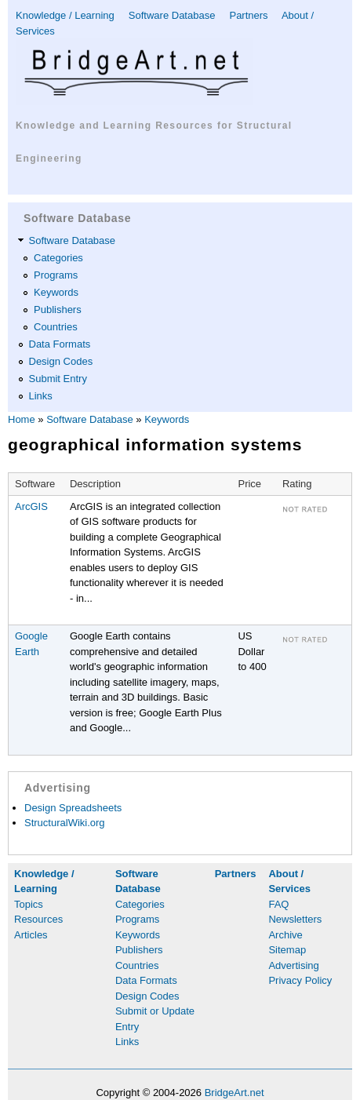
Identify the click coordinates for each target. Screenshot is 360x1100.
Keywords (56, 292)
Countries (56, 327)
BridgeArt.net (234, 1092)
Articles (31, 935)
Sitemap (287, 950)
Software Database (172, 15)
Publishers (58, 309)
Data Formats (60, 344)
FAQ (278, 904)
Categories (58, 258)
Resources (38, 919)
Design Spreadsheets (73, 808)
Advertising (293, 965)
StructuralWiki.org (64, 823)
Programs (56, 275)
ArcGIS (31, 506)
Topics (28, 904)
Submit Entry (58, 378)
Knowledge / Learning (65, 15)
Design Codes (61, 361)
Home (21, 419)
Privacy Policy (300, 980)
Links (41, 396)
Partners (248, 15)
